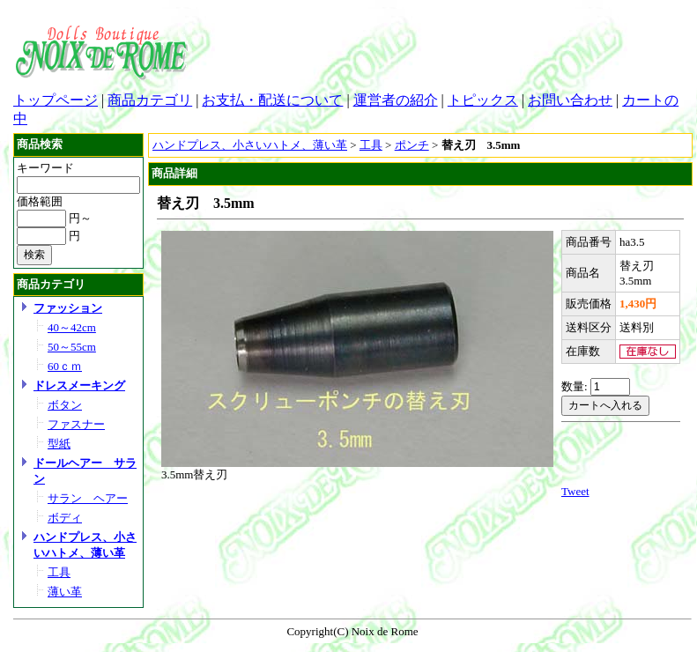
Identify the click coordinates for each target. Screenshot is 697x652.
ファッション (67, 308)
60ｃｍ (65, 366)
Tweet (575, 491)
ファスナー (76, 424)
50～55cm (72, 346)
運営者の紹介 (395, 100)
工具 (59, 572)
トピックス (483, 100)
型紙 (59, 443)
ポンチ (412, 145)
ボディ (65, 517)
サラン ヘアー (88, 498)
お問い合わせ (570, 100)
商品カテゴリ (150, 100)
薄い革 (65, 591)
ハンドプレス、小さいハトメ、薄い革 (249, 145)
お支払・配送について (272, 100)
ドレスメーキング (79, 385)
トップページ (55, 100)
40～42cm (72, 327)
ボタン (65, 404)
